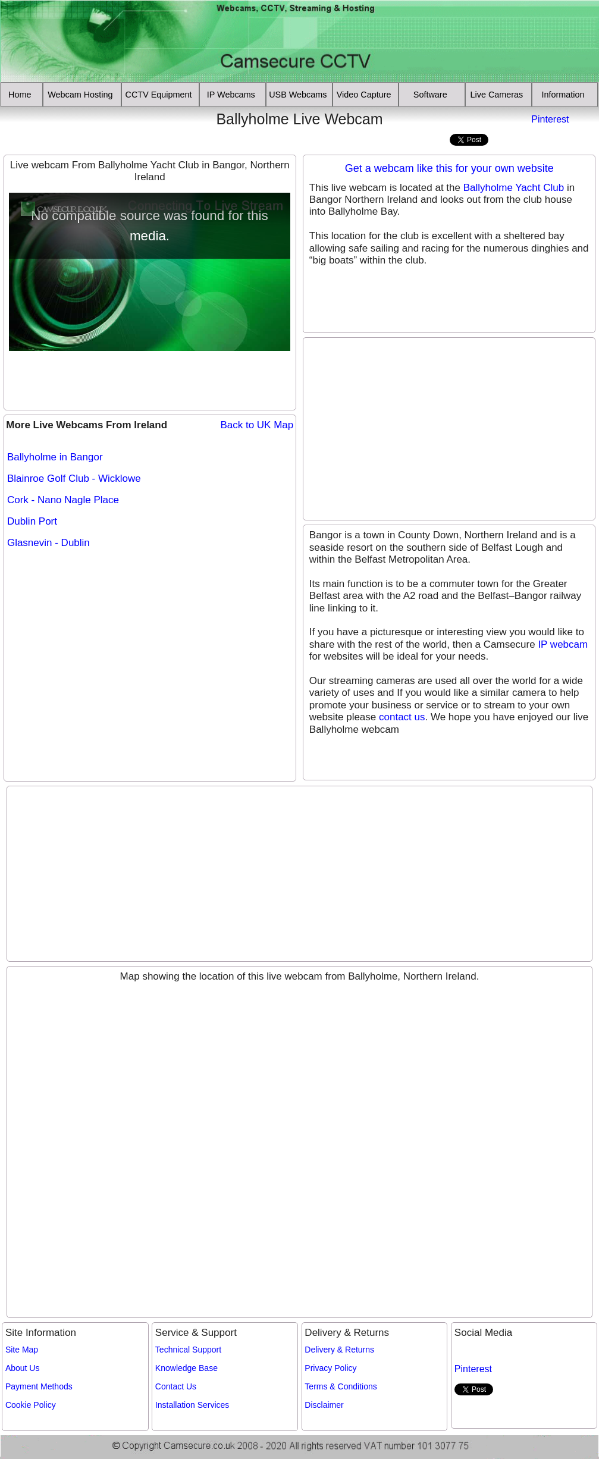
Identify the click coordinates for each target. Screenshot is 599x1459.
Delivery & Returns (339, 1349)
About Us (22, 1368)
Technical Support (188, 1349)
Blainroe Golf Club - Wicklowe (74, 478)
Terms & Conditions (341, 1386)
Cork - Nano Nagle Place (63, 500)
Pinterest (550, 119)
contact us (402, 717)
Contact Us (175, 1386)
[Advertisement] (73, 128)
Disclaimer (324, 1405)
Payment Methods (39, 1386)
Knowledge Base (186, 1368)
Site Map (21, 1349)
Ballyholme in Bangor (55, 457)
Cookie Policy (30, 1405)
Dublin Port (32, 521)
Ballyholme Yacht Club (513, 187)
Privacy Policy (330, 1368)
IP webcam (563, 644)
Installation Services (192, 1405)
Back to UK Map (256, 425)
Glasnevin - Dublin (48, 542)
